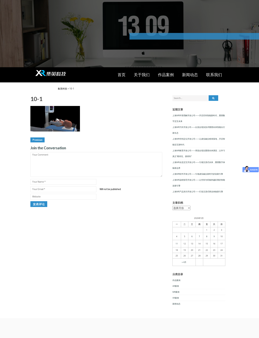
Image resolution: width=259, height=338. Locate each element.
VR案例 (175, 297)
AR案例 (175, 286)
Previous (37, 140)
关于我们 (142, 74)
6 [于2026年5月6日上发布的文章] (192, 236)
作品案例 (166, 74)
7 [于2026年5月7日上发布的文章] (199, 236)
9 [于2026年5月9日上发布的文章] (214, 236)
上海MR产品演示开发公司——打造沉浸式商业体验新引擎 (197, 191)
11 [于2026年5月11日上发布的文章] (177, 243)
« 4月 (184, 262)
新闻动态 (190, 74)
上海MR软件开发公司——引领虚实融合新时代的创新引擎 (197, 174)
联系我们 (214, 74)
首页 (122, 74)
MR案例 (175, 292)
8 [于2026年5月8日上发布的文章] (206, 236)
